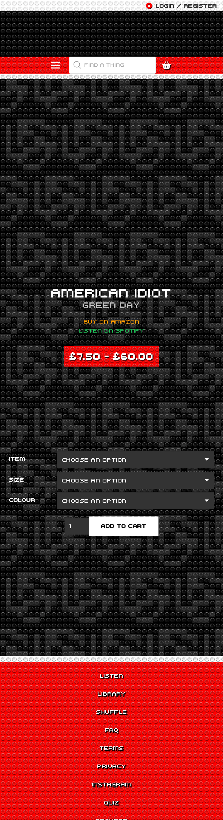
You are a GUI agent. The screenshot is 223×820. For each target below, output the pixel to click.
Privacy (111, 766)
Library (112, 693)
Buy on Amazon (112, 321)
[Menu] (55, 65)
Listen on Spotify (112, 330)
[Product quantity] (77, 526)
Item (17, 458)
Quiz (111, 802)
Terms (112, 748)
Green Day (111, 304)
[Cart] (168, 65)
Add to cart (123, 526)
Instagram (111, 784)
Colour (22, 500)
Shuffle (111, 711)
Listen (111, 675)
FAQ (111, 730)
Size (16, 479)
